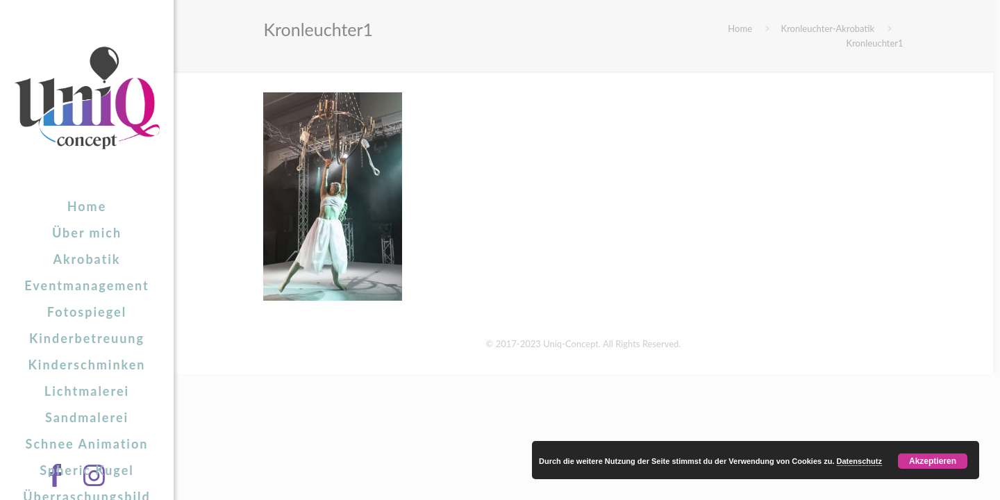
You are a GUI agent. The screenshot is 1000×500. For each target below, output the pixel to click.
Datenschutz (859, 461)
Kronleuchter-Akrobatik (828, 28)
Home (740, 28)
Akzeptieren (932, 461)
